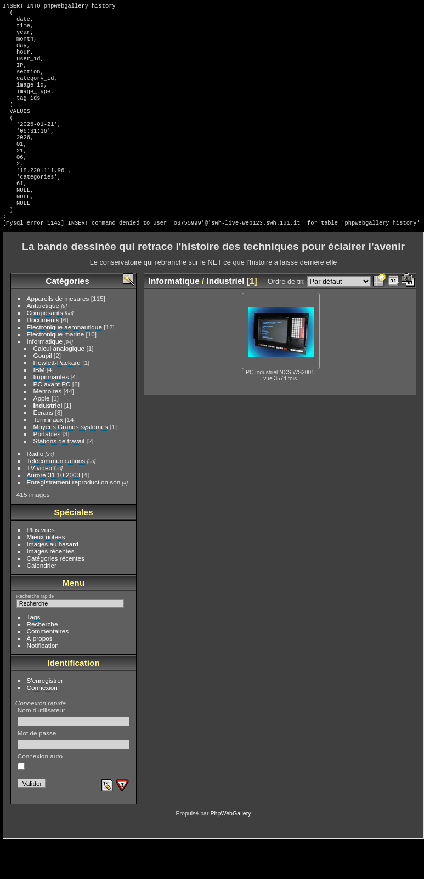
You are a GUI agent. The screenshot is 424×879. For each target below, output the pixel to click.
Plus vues (41, 566)
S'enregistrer (45, 717)
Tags (34, 654)
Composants (45, 349)
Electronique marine (55, 371)
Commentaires (48, 668)
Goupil (42, 392)
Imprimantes (51, 414)
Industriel (48, 442)
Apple (41, 435)
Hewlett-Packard (57, 399)
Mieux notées (46, 574)
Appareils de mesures (58, 335)
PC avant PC (52, 421)
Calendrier (41, 602)
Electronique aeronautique (64, 364)
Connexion (42, 724)
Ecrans (43, 449)
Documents (43, 357)
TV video (39, 505)
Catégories (67, 318)
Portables (47, 471)
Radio (35, 490)
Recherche (42, 661)
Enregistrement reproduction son (74, 519)
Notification (43, 682)
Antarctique (43, 342)
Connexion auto (40, 798)
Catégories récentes (55, 595)
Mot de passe (74, 776)
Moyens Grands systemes (70, 463)
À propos (40, 675)
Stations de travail (59, 478)
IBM (39, 406)
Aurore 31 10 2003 (53, 512)
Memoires (47, 428)
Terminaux (48, 456)
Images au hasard (52, 581)
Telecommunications (56, 497)
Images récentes (51, 588)
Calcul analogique (59, 385)
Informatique (45, 378)
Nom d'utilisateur (74, 753)
